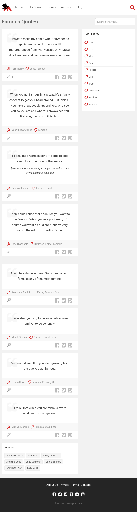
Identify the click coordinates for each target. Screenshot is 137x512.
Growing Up (48, 382)
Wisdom (93, 97)
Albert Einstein (19, 337)
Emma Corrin (18, 382)
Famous (41, 68)
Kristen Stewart (14, 467)
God (91, 76)
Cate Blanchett (19, 244)
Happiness (94, 90)
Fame (48, 244)
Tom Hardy (17, 68)
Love (91, 49)
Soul (57, 292)
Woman (93, 104)
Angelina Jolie (13, 461)
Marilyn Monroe (20, 427)
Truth (91, 83)
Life (91, 42)
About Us (52, 485)
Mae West (33, 455)
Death (92, 63)
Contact (86, 485)
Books (52, 7)
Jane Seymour (33, 461)
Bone (32, 68)
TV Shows (36, 7)
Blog (79, 7)
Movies (19, 7)
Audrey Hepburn (14, 455)
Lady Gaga (32, 467)
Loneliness (50, 337)
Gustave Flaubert (20, 188)
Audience (39, 244)
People (92, 69)
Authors (66, 7)
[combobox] (115, 21)
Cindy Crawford (51, 455)
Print (49, 188)
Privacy (64, 485)
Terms (75, 485)
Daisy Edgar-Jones (21, 129)
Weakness (51, 427)
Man (91, 56)
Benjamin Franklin (21, 292)
